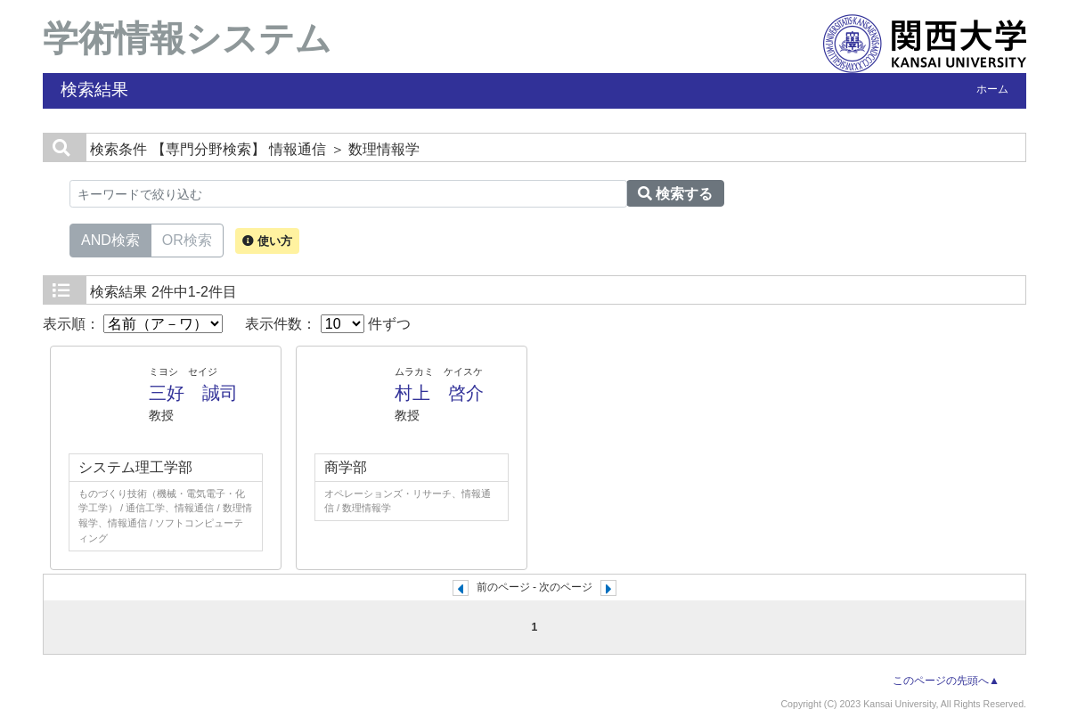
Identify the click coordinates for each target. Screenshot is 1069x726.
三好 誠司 (193, 393)
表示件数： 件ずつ (328, 323)
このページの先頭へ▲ (946, 680)
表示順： (133, 323)
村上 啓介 (439, 393)
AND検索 (110, 239)
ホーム (992, 89)
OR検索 (187, 239)
